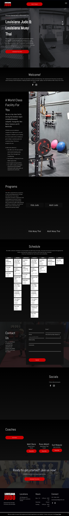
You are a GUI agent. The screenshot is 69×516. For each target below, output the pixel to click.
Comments (31, 345)
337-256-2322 (55, 497)
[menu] (66, 3)
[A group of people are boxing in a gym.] (25, 407)
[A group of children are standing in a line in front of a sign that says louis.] (37, 393)
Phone (30, 334)
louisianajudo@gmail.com (57, 499)
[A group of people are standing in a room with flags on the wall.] (12, 407)
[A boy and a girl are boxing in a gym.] (12, 393)
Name (31, 329)
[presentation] (39, 354)
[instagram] (63, 24)
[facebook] (62, 22)
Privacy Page (58, 515)
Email (47, 329)
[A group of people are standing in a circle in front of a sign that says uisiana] (25, 393)
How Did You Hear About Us (52, 334)
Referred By (32, 339)
